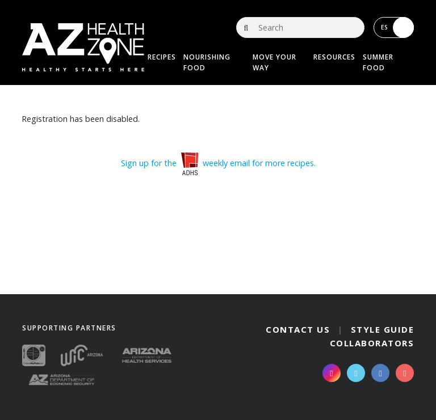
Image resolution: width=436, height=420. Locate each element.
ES (397, 27)
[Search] (300, 27)
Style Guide (382, 329)
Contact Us (298, 329)
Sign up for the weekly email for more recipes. (218, 163)
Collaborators (372, 343)
